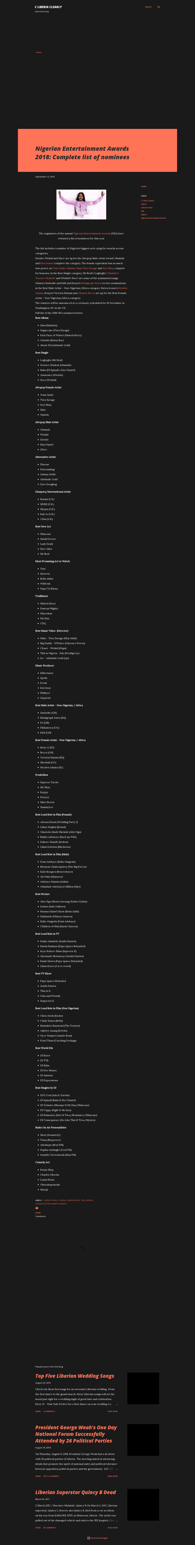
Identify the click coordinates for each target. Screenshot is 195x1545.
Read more (113, 1411)
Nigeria (144, 214)
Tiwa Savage (89, 268)
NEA (142, 211)
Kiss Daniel (46, 263)
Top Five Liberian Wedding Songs (74, 1375)
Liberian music (147, 207)
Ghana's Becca (86, 293)
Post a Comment (51, 1476)
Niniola (71, 268)
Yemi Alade (58, 268)
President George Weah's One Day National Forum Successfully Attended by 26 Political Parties (76, 1434)
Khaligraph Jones (91, 283)
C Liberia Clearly (48, 7)
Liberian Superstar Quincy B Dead (75, 1492)
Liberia (143, 204)
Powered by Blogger (97, 1538)
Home (38, 52)
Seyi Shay (108, 268)
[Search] (148, 6)
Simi (78, 268)
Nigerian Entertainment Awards (92, 233)
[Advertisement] (97, 32)
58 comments (49, 1527)
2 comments (49, 1411)
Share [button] (143, 186)
